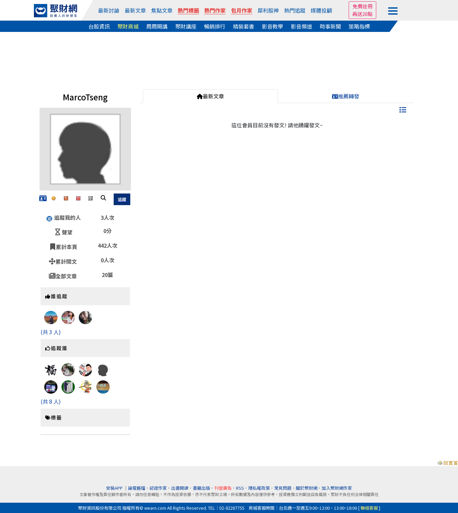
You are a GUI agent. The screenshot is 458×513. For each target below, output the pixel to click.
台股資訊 (99, 26)
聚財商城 (128, 26)
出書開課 (179, 488)
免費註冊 (363, 6)
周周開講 (157, 26)
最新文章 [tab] (210, 96)
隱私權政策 (259, 488)
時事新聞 (330, 26)
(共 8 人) (51, 401)
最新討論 (108, 10)
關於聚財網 (306, 488)
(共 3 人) (51, 332)
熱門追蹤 (294, 10)
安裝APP (115, 488)
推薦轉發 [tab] (345, 96)
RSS (240, 488)
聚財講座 (185, 26)
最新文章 (135, 10)
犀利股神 (268, 10)
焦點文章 (161, 10)
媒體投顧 (321, 10)
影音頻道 (301, 26)
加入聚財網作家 (337, 488)
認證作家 (158, 488)
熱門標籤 (188, 10)
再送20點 (362, 13)
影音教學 (272, 26)
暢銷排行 (214, 26)
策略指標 (359, 26)
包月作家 (241, 10)
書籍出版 (201, 488)
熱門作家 (215, 10)
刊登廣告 (223, 488)
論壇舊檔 (136, 488)
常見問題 (282, 488)
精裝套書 (243, 26)
